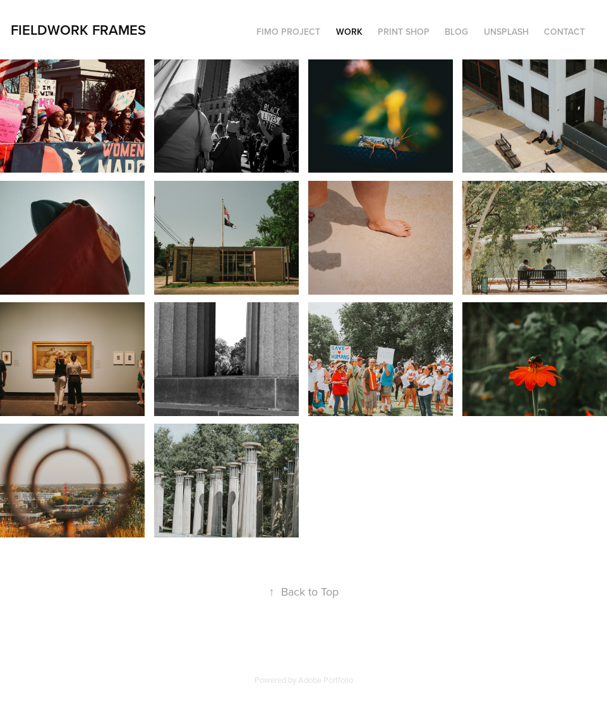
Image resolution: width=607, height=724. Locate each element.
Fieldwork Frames (78, 30)
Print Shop (404, 31)
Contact (564, 31)
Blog (456, 31)
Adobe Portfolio (325, 679)
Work (349, 31)
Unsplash (506, 31)
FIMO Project (288, 31)
